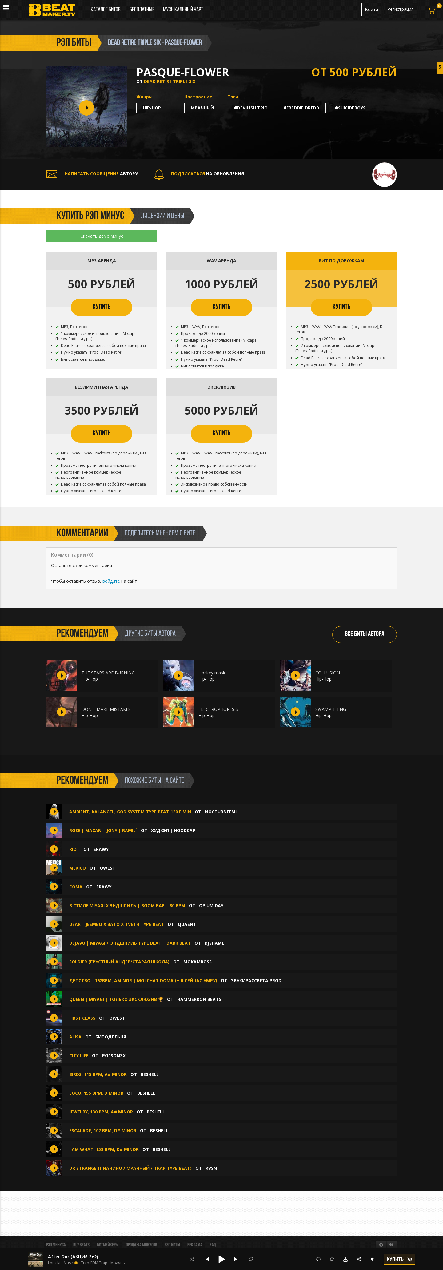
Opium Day (211, 905)
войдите (111, 581)
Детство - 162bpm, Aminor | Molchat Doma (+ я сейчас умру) (143, 980)
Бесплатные (142, 10)
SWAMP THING (330, 709)
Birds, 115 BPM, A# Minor (98, 1074)
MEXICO (77, 868)
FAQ (213, 1245)
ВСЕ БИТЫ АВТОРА (364, 634)
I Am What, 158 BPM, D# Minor (104, 1149)
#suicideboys (350, 108)
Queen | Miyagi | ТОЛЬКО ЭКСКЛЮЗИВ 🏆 (116, 999)
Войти (371, 9)
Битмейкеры (107, 1245)
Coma (75, 887)
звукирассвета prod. (257, 980)
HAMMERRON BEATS (199, 999)
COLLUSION (327, 673)
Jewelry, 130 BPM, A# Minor (101, 1112)
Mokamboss (197, 962)
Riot (74, 849)
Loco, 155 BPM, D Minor (97, 1093)
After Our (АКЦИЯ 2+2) (73, 1257)
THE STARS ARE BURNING (108, 673)
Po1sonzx (114, 1055)
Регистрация (400, 9)
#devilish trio (251, 108)
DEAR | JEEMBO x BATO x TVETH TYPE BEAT (116, 924)
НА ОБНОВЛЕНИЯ (199, 174)
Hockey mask (211, 673)
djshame (214, 943)
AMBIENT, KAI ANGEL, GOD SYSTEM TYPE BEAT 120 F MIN (130, 812)
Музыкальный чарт (183, 10)
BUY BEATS (81, 1245)
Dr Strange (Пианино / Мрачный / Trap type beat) (130, 1168)
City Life (78, 1055)
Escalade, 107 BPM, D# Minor (103, 1130)
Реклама (194, 1245)
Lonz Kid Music (61, 1262)
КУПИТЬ (101, 307)
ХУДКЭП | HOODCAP (173, 830)
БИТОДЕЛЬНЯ (110, 1037)
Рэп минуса (56, 1245)
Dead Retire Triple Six (169, 81)
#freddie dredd (301, 108)
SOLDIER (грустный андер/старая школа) (119, 962)
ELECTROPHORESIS (218, 709)
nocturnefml (221, 812)
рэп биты (74, 43)
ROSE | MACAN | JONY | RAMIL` (103, 830)
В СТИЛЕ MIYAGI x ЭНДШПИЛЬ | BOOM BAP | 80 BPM (127, 905)
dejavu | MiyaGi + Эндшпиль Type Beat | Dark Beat (130, 943)
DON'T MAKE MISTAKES (106, 709)
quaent (187, 924)
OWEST (107, 868)
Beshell (150, 1074)
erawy (101, 849)
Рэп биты (172, 1245)
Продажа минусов (141, 1245)
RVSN (211, 1168)
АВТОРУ (92, 174)
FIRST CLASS (82, 1018)
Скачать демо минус (101, 236)
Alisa (76, 1037)
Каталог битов (106, 10)
